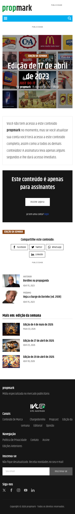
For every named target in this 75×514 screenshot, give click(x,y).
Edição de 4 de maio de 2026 (38, 324)
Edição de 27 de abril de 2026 (38, 341)
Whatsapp (54, 247)
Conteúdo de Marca (12, 419)
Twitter (37, 247)
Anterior (27, 277)
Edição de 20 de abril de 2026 (38, 357)
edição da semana (37, 56)
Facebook (19, 247)
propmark (23, 87)
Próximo (27, 293)
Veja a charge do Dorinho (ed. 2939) (42, 297)
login (46, 214)
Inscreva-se (61, 471)
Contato (34, 440)
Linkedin (37, 254)
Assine (46, 440)
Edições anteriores (12, 446)
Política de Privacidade (14, 440)
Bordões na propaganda (36, 280)
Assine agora (37, 202)
